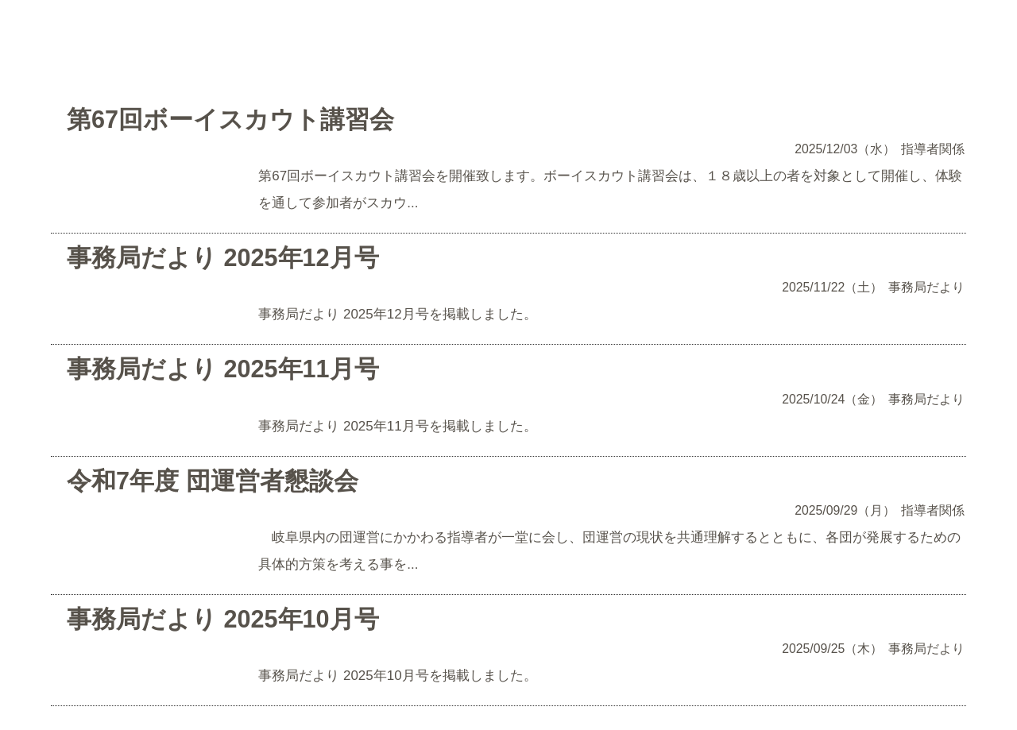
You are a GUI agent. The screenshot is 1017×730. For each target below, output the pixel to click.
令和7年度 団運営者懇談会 (212, 480)
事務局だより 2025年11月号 (223, 368)
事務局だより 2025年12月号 (223, 257)
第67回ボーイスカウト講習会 (230, 119)
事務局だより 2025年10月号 (223, 618)
